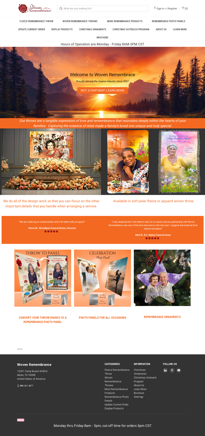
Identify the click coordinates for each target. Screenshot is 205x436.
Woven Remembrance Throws (80, 21)
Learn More (180, 29)
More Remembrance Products (125, 21)
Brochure (102, 37)
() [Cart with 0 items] (185, 8)
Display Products (62, 29)
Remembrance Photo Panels (168, 21)
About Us (161, 29)
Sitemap (138, 396)
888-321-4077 (26, 385)
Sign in (160, 8)
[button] (102, 90)
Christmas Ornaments (92, 29)
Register (172, 8)
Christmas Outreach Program (131, 29)
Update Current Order (31, 29)
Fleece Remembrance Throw (36, 21)
